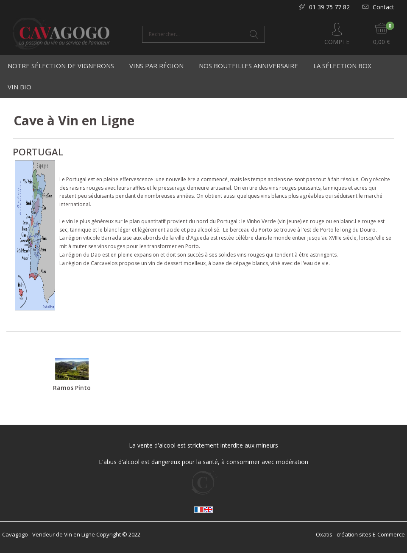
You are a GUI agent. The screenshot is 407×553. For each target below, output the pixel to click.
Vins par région (156, 65)
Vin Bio (19, 87)
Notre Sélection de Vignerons (61, 65)
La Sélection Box (342, 65)
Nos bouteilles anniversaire (248, 65)
